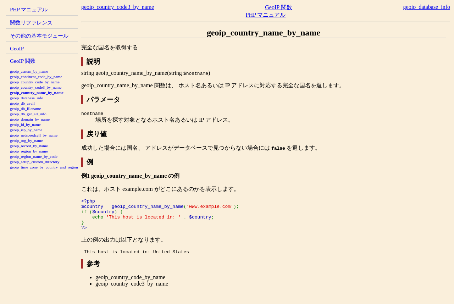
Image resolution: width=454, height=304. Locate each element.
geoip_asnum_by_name (29, 71)
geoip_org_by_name (26, 140)
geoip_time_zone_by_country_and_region (44, 167)
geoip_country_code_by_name (35, 82)
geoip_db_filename (25, 108)
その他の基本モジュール (39, 36)
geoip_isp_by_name (26, 130)
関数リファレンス (31, 23)
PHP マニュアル (29, 9)
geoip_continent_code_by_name (36, 76)
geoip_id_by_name (25, 124)
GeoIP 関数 (22, 61)
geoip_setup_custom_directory (35, 162)
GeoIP (17, 48)
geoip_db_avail (22, 103)
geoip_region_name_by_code (33, 156)
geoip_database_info (26, 98)
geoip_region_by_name (29, 151)
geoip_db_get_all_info (28, 114)
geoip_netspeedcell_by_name (33, 135)
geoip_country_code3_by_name (35, 87)
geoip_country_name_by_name (36, 92)
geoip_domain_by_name (30, 119)
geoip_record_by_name (29, 146)
